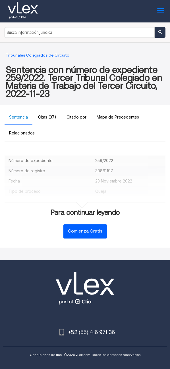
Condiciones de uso (46, 354)
